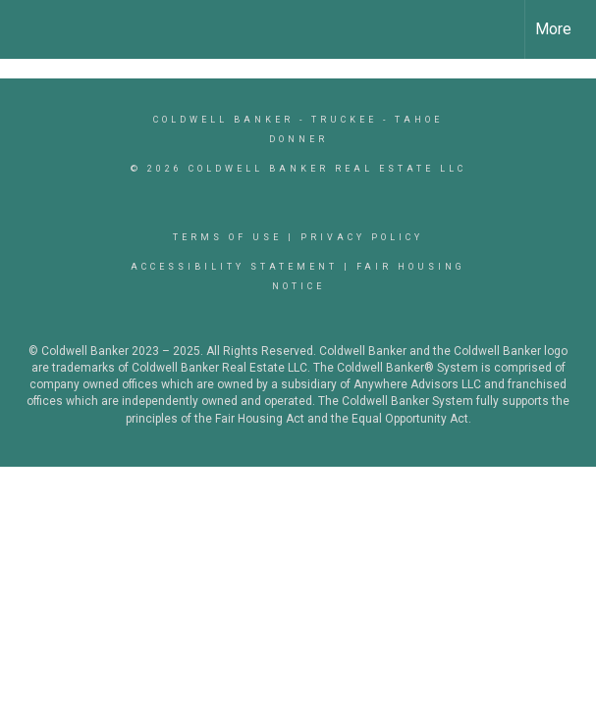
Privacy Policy (361, 237)
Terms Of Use (227, 237)
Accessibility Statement (234, 267)
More (553, 29)
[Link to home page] (25, 29)
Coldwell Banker (223, 120)
